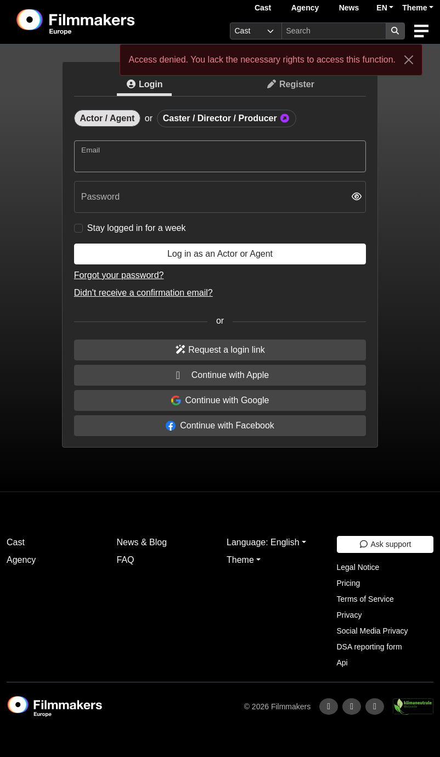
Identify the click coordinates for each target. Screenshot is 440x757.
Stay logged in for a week (136, 228)
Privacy (349, 615)
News (349, 7)
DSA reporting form (369, 646)
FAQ (125, 559)
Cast (263, 7)
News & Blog (142, 542)
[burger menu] (421, 31)
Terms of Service (365, 599)
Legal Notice (358, 567)
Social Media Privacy (372, 630)
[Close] (409, 59)
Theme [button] (414, 7)
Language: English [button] (263, 542)
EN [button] (381, 7)
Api (342, 662)
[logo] (102, 22)
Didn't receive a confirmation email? (143, 292)
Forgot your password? (119, 275)
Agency (305, 7)
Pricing (348, 583)
